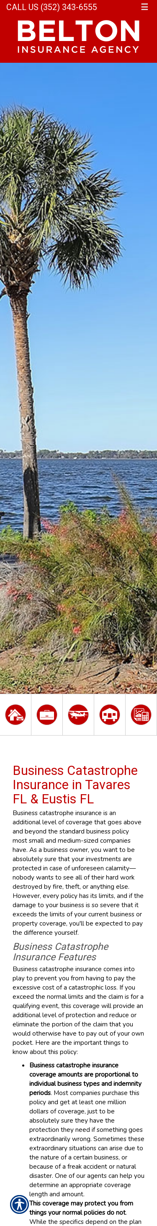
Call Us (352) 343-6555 (51, 7)
